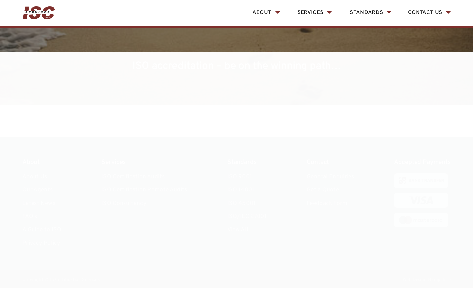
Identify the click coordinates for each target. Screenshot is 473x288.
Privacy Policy (41, 243)
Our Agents (37, 190)
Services (310, 12)
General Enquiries (330, 177)
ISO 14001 (241, 190)
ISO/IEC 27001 (247, 216)
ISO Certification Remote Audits (144, 190)
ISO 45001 (241, 203)
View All (238, 229)
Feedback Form (327, 203)
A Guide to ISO (41, 229)
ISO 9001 (239, 177)
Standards (366, 12)
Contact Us (425, 12)
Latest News (38, 203)
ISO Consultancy (123, 203)
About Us (34, 177)
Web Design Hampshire (427, 280)
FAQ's (29, 216)
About (262, 12)
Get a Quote (323, 190)
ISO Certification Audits (133, 177)
